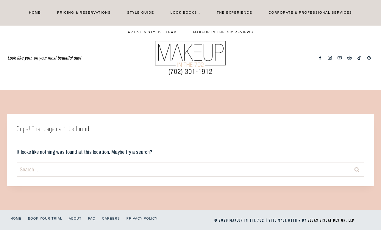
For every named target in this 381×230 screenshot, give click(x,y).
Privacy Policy (142, 218)
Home (35, 12)
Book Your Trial (45, 218)
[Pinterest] (349, 58)
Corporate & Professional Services (310, 12)
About (75, 218)
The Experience (234, 12)
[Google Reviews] (369, 58)
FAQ (92, 218)
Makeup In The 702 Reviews (223, 32)
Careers (111, 218)
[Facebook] (320, 58)
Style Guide (140, 12)
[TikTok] (359, 58)
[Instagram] (330, 58)
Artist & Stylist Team (152, 32)
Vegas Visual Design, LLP (331, 220)
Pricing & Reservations (84, 12)
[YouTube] (339, 58)
